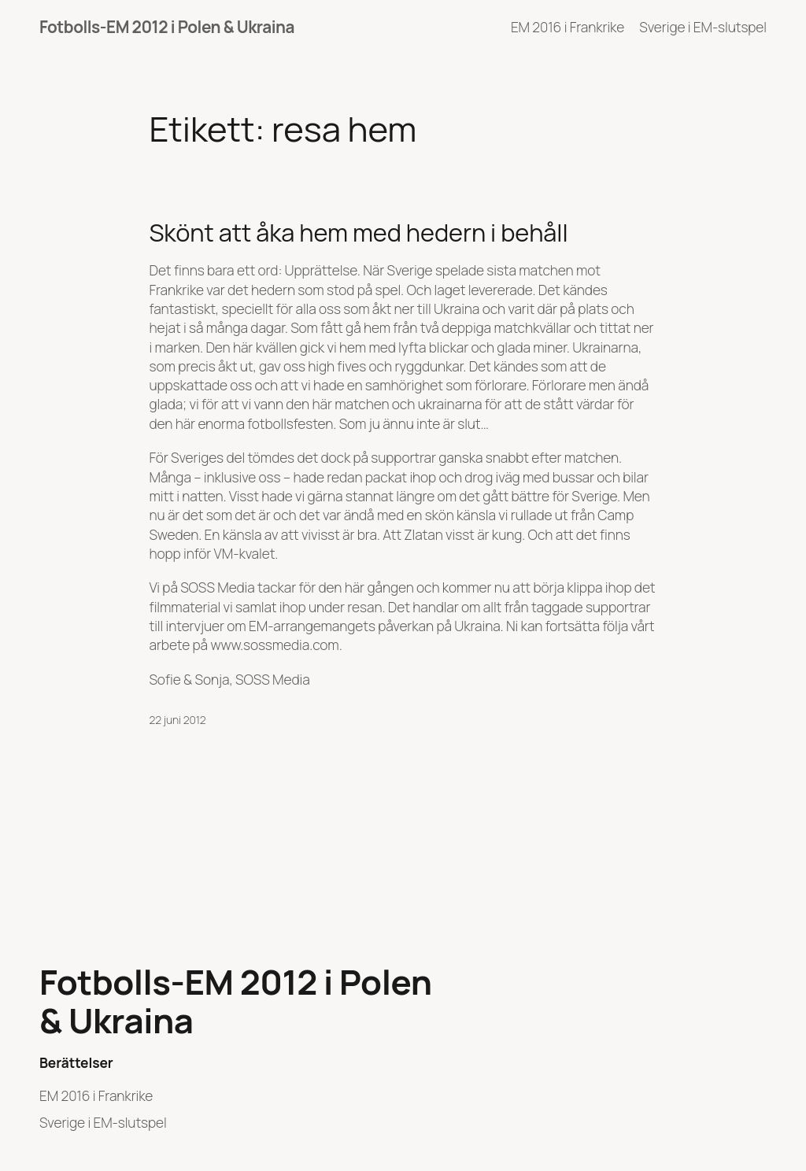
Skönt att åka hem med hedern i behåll (359, 232)
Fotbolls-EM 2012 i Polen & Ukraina (166, 27)
